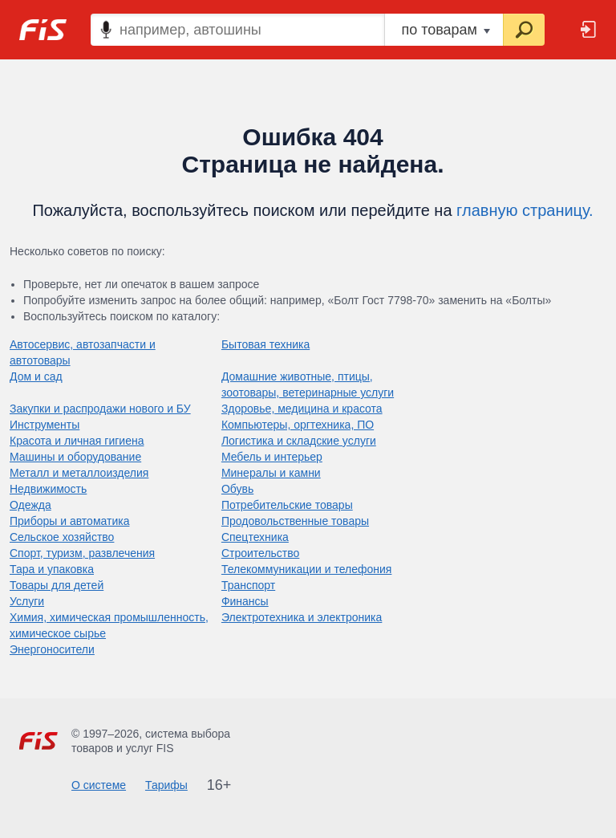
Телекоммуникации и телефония (306, 569)
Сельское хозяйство (62, 537)
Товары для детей (56, 585)
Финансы (245, 601)
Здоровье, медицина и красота (302, 408)
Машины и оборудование (75, 456)
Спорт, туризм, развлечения (82, 553)
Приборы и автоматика (69, 521)
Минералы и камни (271, 472)
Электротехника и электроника (301, 617)
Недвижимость (48, 488)
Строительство (260, 553)
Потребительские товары (287, 504)
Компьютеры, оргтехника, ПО (297, 424)
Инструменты (44, 424)
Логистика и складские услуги (298, 440)
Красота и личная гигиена (77, 440)
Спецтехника (255, 537)
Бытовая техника (265, 344)
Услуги (27, 601)
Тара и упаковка (52, 569)
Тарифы (166, 785)
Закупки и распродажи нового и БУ (100, 408)
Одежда (30, 504)
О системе (98, 785)
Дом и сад (36, 376)
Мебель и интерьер (271, 456)
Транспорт (248, 585)
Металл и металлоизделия (79, 472)
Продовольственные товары (295, 521)
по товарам (445, 30)
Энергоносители (52, 649)
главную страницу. (525, 210)
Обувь (237, 488)
